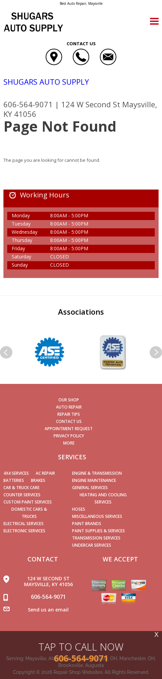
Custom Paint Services (27, 502)
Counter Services (21, 495)
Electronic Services (24, 531)
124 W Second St (90, 104)
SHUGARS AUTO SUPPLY (46, 81)
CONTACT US (69, 421)
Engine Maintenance (94, 480)
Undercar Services (91, 545)
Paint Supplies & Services (98, 531)
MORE (68, 443)
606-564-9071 (28, 104)
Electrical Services (23, 523)
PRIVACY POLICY (69, 436)
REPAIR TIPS (68, 414)
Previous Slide (6, 352)
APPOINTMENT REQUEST (69, 429)
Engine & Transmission (97, 473)
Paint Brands (86, 523)
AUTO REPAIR (69, 407)
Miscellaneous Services (97, 516)
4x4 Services (16, 473)
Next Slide (156, 352)
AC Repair (45, 473)
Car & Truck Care (21, 487)
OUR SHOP (68, 400)
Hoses (78, 509)
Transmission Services (96, 538)
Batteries (13, 480)
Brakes (38, 480)
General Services (90, 487)
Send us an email (48, 609)
